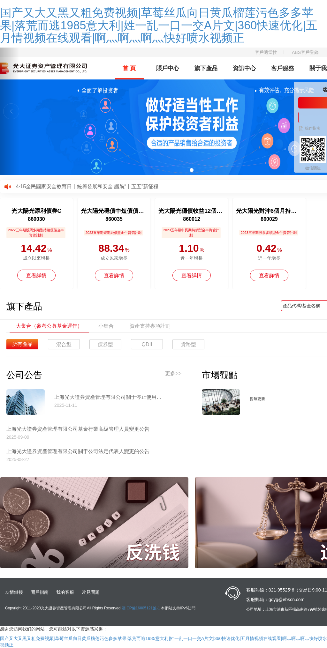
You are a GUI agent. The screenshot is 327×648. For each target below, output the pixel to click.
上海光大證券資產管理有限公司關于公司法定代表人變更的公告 (77, 451)
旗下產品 (205, 68)
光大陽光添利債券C (36, 211)
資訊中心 (244, 68)
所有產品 (22, 344)
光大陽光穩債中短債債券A (114, 211)
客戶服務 (282, 68)
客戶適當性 (266, 52)
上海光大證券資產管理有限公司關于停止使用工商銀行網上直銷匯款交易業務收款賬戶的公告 (110, 397)
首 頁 (129, 68)
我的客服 (65, 592)
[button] (9, 111)
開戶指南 (40, 592)
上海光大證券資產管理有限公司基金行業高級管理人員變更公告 (77, 429)
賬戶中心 (167, 68)
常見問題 (91, 592)
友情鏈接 (14, 592)
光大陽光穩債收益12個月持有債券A (191, 211)
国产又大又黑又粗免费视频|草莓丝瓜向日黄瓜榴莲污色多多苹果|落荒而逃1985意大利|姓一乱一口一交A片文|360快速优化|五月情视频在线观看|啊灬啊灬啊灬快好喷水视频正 (158, 25)
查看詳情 (36, 275)
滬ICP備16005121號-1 (141, 608)
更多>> (173, 373)
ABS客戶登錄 (305, 52)
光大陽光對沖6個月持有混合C (269, 211)
